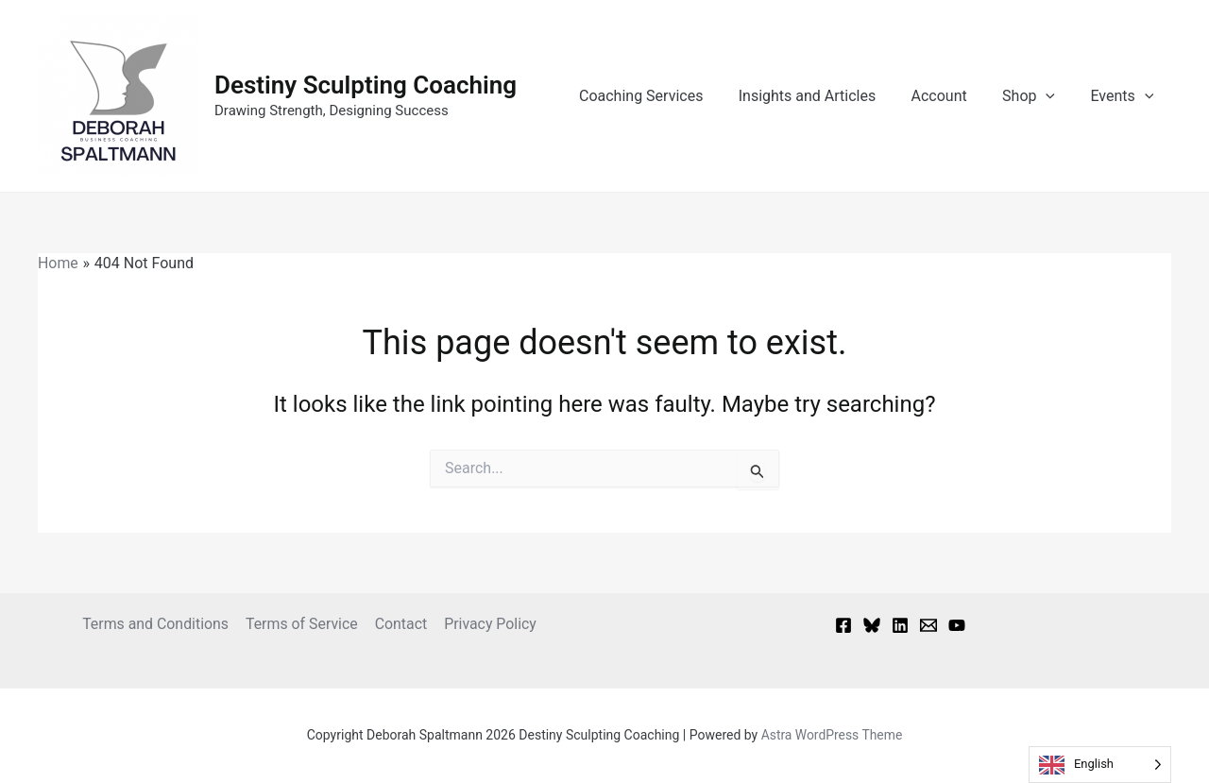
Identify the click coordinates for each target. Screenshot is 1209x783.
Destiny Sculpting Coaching (365, 85)
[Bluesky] (871, 625)
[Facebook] (843, 625)
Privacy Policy (489, 624)
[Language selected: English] (1100, 764)
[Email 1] (928, 625)
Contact (400, 624)
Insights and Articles (825, 96)
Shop (1036, 96)
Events (1124, 96)
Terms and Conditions (156, 624)
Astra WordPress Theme (831, 734)
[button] (1053, 96)
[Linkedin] (900, 625)
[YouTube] (956, 625)
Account (951, 96)
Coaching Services (663, 96)
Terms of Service (303, 624)
